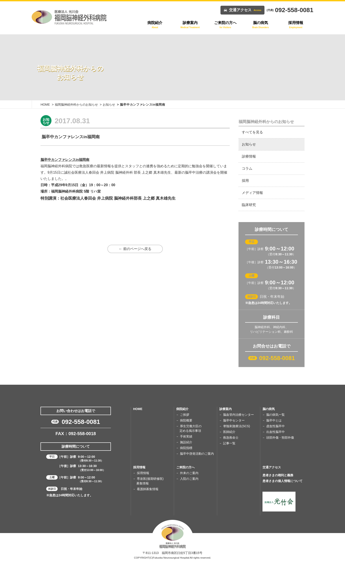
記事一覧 (229, 443)
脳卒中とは (274, 420)
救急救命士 (231, 437)
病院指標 (186, 448)
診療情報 (249, 156)
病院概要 (186, 420)
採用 (245, 180)
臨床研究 (249, 205)
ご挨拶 (184, 414)
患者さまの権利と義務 (277, 475)
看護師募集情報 (147, 489)
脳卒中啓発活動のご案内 (197, 453)
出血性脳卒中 (275, 432)
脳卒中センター (234, 420)
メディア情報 (252, 193)
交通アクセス (245, 10)
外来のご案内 (189, 473)
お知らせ (109, 104)
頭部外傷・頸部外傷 (280, 437)
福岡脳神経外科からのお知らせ (76, 104)
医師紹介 (229, 432)
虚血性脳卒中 (275, 426)
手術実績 (186, 436)
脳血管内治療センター (238, 414)
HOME (45, 104)
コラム (247, 168)
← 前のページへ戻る (135, 249)
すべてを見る (252, 132)
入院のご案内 (189, 478)
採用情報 (143, 473)
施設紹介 (186, 442)
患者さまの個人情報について (282, 481)
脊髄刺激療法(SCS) (236, 426)
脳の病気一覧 (275, 414)
